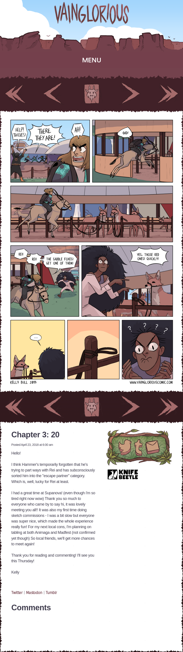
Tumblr (51, 593)
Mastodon (34, 593)
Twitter (17, 593)
